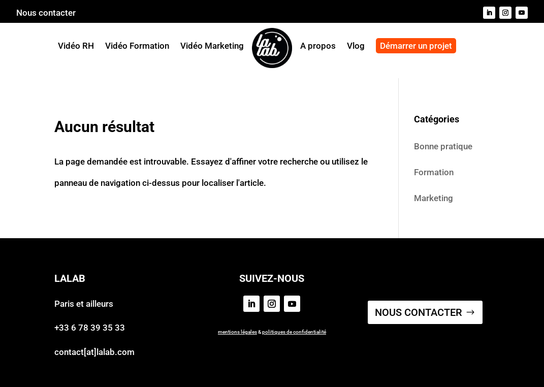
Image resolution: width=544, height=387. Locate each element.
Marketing (433, 198)
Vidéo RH (76, 46)
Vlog (356, 46)
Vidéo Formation (137, 46)
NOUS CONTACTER (418, 312)
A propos (318, 46)
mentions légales (237, 332)
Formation (434, 172)
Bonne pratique (443, 146)
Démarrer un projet (416, 46)
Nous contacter (46, 13)
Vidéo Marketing (212, 46)
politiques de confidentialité (294, 332)
